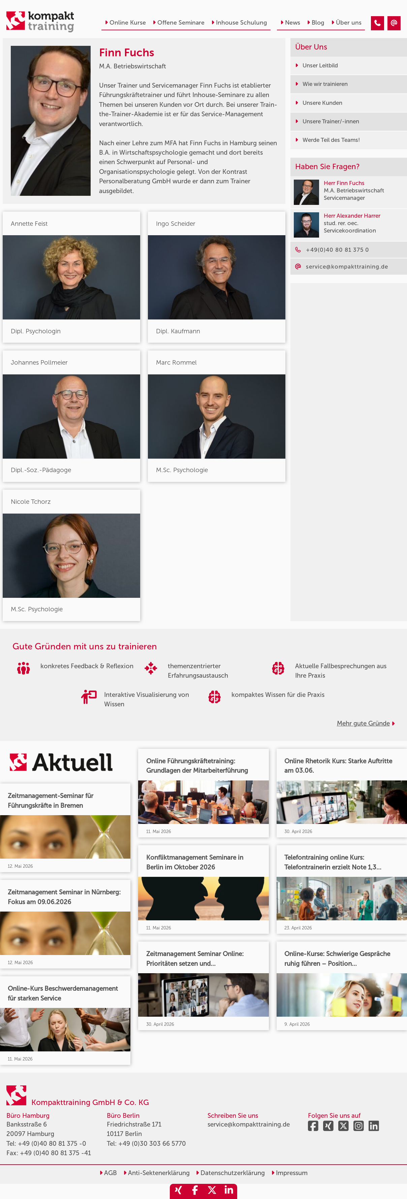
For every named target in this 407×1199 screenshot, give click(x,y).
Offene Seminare (179, 22)
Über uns (346, 22)
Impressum (289, 1173)
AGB (108, 1173)
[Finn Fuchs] (377, 23)
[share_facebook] (195, 1191)
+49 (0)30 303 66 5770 (152, 1143)
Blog (315, 22)
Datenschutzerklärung (230, 1173)
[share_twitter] (212, 1191)
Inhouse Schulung (239, 22)
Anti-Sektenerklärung (156, 1173)
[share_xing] (178, 1191)
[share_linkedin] (228, 1191)
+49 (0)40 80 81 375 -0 (52, 1143)
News (290, 22)
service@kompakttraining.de (249, 1124)
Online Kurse (125, 22)
